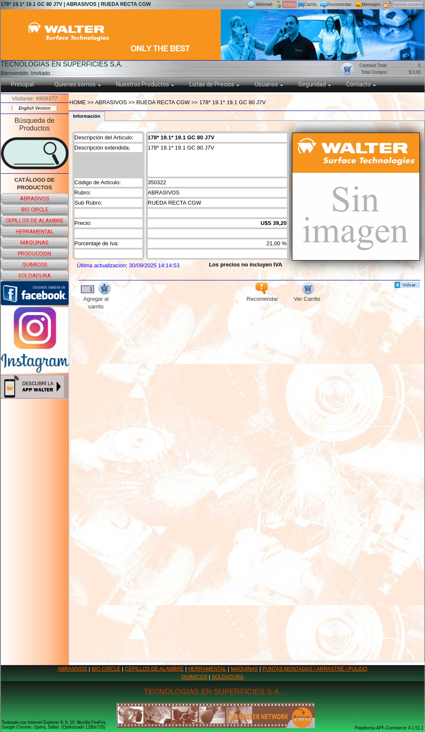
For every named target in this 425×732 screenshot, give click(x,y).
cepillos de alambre (35, 220)
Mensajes (371, 4)
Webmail (264, 4)
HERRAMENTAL (207, 669)
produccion (34, 253)
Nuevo (289, 4)
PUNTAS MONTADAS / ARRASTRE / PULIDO (314, 669)
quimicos (34, 264)
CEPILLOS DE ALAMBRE (154, 669)
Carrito (310, 4)
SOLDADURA (228, 677)
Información (86, 116)
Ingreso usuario (407, 4)
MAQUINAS (244, 669)
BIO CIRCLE (106, 669)
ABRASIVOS (72, 669)
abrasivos (35, 198)
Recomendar (340, 4)
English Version (34, 108)
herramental (35, 231)
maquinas (34, 242)
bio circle (34, 209)
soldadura (34, 275)
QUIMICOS (195, 677)
